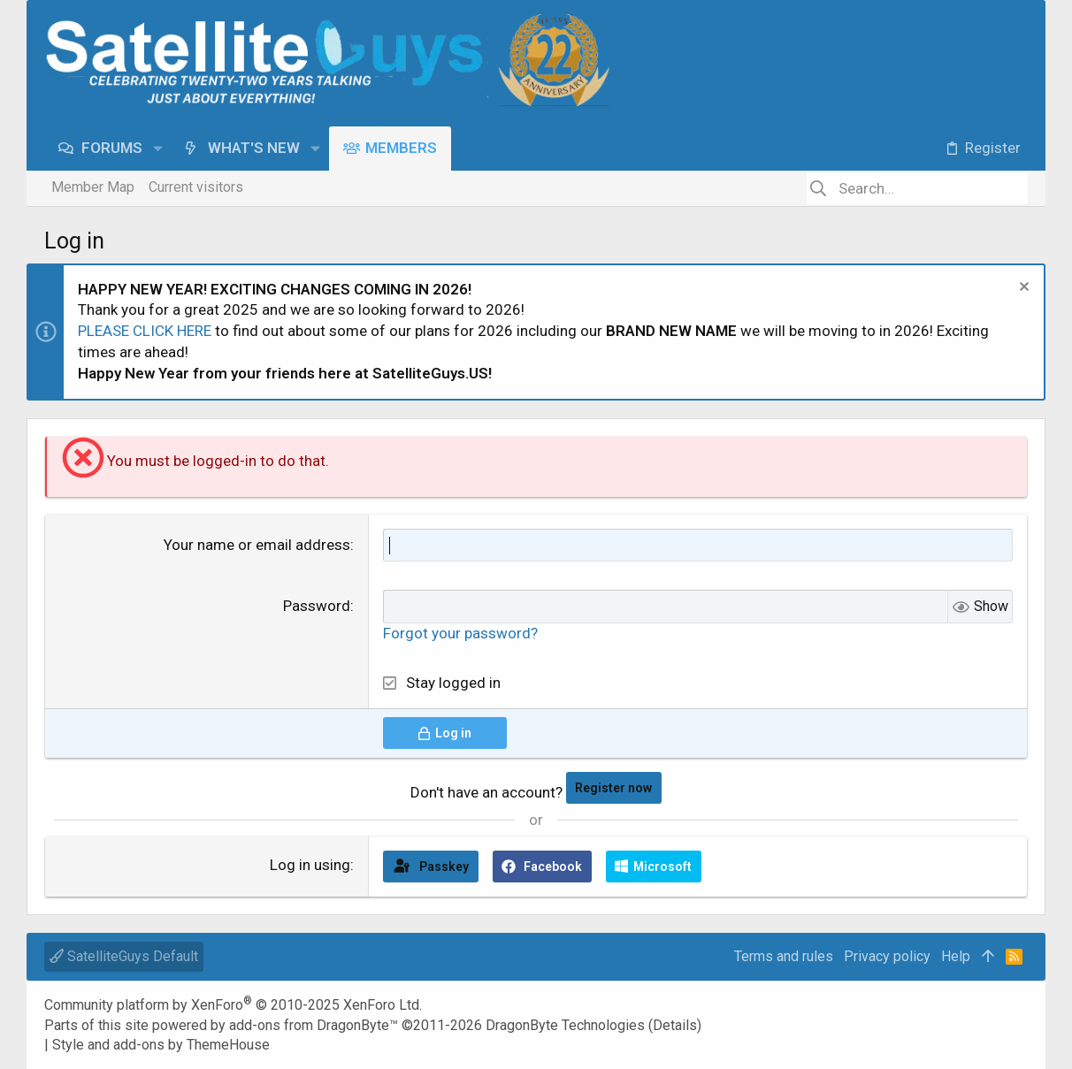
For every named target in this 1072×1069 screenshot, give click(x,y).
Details (675, 1025)
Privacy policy (887, 956)
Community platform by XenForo (233, 1004)
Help (955, 956)
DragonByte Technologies (565, 1025)
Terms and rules (783, 956)
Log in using (310, 865)
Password (316, 606)
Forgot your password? (460, 633)
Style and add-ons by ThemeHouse (161, 1044)
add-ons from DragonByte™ (313, 1025)
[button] (158, 148)
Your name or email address (257, 545)
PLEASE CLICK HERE (144, 331)
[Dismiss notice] (1022, 288)
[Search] (917, 188)
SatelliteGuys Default (124, 956)
